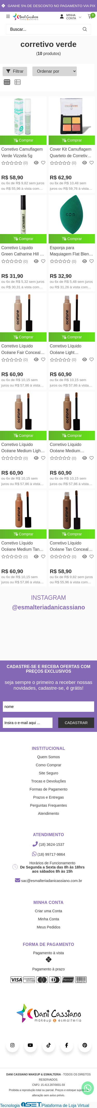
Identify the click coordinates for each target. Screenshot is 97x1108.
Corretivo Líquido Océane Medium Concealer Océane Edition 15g (67, 448)
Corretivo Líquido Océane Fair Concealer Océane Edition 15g (22, 350)
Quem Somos (48, 757)
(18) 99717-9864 (48, 854)
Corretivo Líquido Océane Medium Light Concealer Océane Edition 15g (21, 448)
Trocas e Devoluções (48, 781)
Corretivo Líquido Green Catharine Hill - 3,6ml (21, 252)
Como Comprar (48, 765)
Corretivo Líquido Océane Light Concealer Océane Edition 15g (67, 350)
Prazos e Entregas (48, 797)
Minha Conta (48, 919)
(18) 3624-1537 (48, 844)
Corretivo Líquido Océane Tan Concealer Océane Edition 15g (71, 547)
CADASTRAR (76, 723)
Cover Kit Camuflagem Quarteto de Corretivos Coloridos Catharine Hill (71, 153)
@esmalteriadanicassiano (48, 607)
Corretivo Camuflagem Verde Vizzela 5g (22, 152)
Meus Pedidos (48, 927)
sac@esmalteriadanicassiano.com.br (48, 881)
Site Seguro (48, 773)
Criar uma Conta (48, 911)
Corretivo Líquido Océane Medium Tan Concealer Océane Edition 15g (20, 547)
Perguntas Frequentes (48, 805)
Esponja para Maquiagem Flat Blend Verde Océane (70, 252)
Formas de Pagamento (48, 789)
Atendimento (48, 813)
